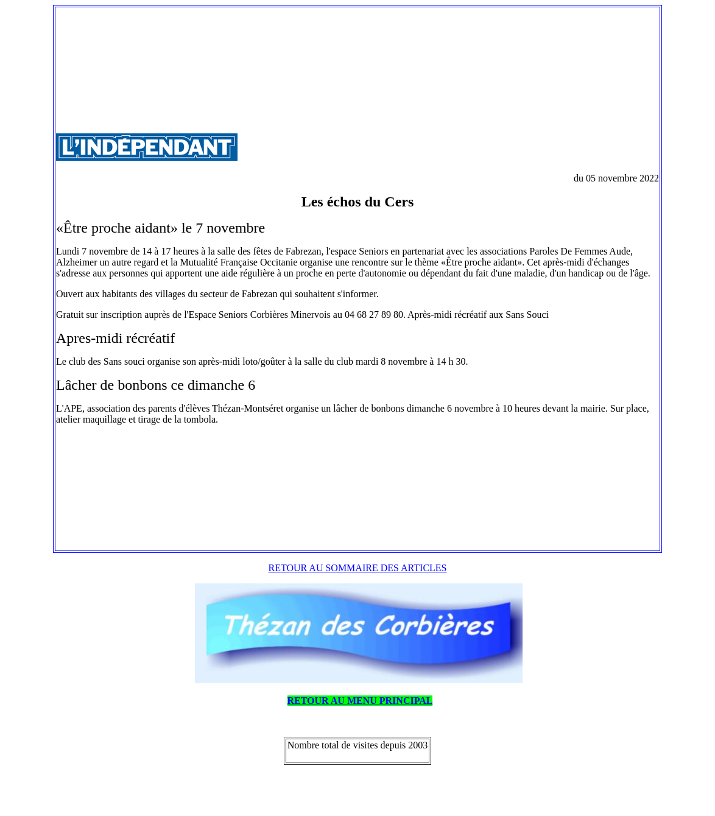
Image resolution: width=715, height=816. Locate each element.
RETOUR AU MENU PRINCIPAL (360, 700)
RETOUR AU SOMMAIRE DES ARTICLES (358, 568)
